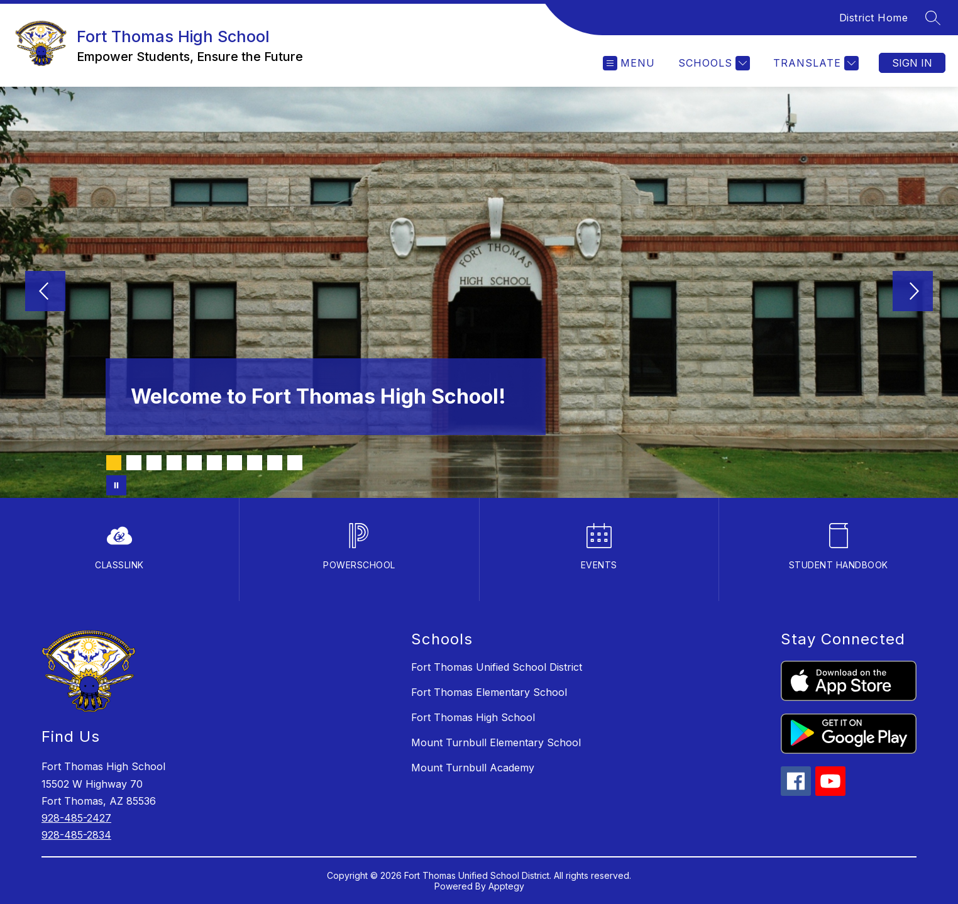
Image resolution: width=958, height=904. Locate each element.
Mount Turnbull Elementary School (496, 742)
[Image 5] (194, 462)
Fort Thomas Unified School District (496, 667)
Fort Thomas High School (473, 717)
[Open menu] (629, 63)
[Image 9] (274, 462)
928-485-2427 (76, 818)
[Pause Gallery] (116, 485)
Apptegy (506, 886)
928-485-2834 (76, 835)
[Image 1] (113, 462)
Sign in (912, 63)
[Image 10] (294, 462)
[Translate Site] (814, 63)
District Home (873, 17)
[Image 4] (174, 462)
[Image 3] (154, 462)
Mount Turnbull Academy (472, 767)
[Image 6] (214, 462)
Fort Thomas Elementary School (489, 692)
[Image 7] (234, 462)
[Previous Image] (45, 292)
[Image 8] (254, 462)
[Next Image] (913, 292)
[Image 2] (133, 462)
